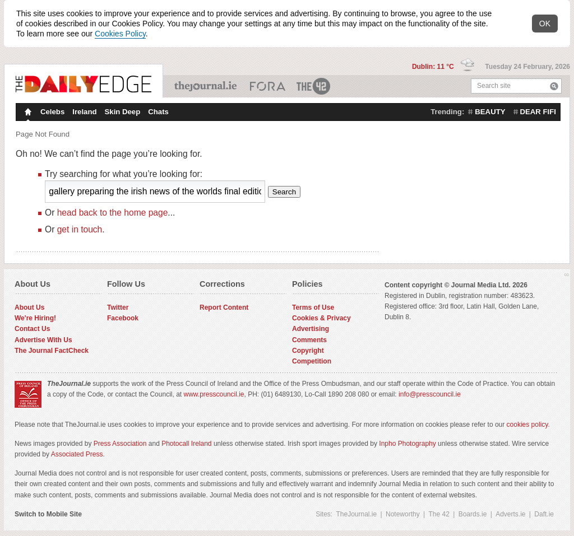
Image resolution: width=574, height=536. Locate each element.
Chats (158, 112)
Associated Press (77, 454)
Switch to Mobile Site (48, 514)
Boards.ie (473, 514)
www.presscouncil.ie (213, 394)
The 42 (314, 86)
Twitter (117, 307)
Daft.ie (544, 514)
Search (554, 86)
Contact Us (32, 329)
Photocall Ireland (186, 444)
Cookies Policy (120, 33)
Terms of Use (313, 307)
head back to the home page (112, 212)
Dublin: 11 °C (434, 67)
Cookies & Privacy (321, 318)
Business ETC (267, 86)
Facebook (122, 318)
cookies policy (527, 424)
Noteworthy (403, 514)
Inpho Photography (407, 444)
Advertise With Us (43, 340)
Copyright (308, 351)
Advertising (310, 329)
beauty (490, 112)
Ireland (84, 112)
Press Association (120, 444)
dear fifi (538, 112)
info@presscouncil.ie (430, 394)
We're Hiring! (35, 318)
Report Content (224, 307)
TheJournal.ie (206, 86)
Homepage (27, 113)
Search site (494, 86)
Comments (309, 340)
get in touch (80, 229)
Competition (311, 361)
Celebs (52, 112)
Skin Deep (123, 112)
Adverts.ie (510, 514)
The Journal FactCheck (52, 351)
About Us (29, 307)
